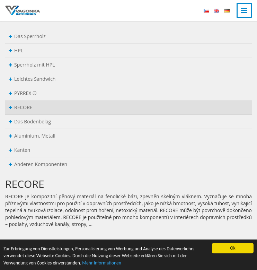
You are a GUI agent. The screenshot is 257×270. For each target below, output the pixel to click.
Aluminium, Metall (32, 135)
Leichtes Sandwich (32, 79)
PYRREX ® (23, 93)
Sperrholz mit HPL (32, 64)
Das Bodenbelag (30, 121)
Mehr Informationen (101, 263)
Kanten (19, 150)
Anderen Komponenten (38, 164)
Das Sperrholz (27, 36)
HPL (16, 50)
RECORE (21, 107)
